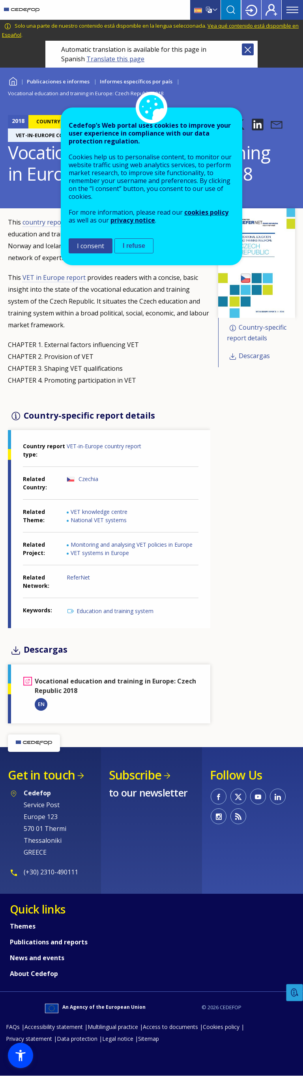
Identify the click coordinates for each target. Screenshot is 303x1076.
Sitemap (148, 1038)
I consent (90, 246)
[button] (258, 124)
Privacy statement (29, 1038)
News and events (37, 957)
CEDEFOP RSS (238, 816)
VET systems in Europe (100, 553)
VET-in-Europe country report (104, 446)
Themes (23, 926)
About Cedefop (34, 973)
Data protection (77, 1038)
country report (44, 222)
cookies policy (206, 212)
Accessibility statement (53, 1027)
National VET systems (99, 520)
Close (248, 49)
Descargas (254, 356)
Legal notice (117, 1038)
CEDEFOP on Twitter (238, 796)
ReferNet (78, 577)
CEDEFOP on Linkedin (278, 796)
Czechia (88, 479)
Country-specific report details (256, 332)
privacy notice (132, 220)
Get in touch (41, 775)
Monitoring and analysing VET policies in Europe (132, 544)
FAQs (13, 1027)
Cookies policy (221, 1027)
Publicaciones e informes (58, 81)
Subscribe (135, 775)
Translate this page (115, 59)
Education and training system (115, 611)
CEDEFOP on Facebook (218, 796)
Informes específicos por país (136, 81)
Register (271, 10)
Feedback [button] (294, 992)
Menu (292, 10)
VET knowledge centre (99, 511)
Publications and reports (49, 942)
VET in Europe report (54, 277)
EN (41, 704)
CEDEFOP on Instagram (218, 816)
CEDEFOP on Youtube (258, 796)
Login (251, 10)
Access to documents (170, 1027)
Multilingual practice (113, 1027)
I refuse (134, 245)
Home (13, 80)
